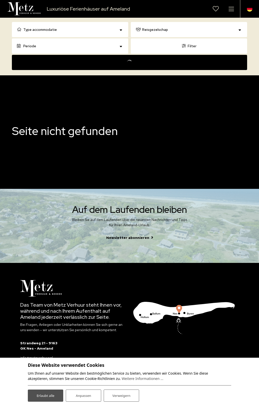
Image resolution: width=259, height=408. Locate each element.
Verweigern (121, 395)
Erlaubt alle (45, 395)
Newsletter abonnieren (127, 237)
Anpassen (83, 395)
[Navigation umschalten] (231, 9)
